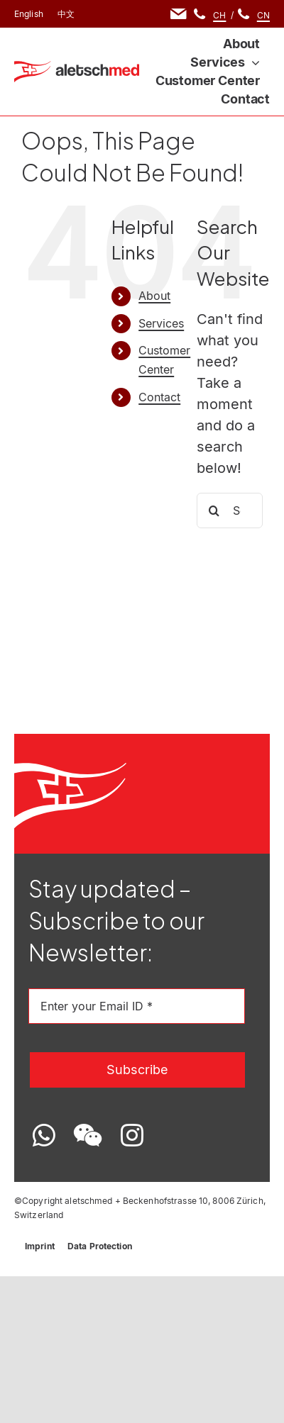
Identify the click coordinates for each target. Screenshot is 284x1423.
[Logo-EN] (76, 68)
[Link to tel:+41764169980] (199, 14)
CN (263, 15)
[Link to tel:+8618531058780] (243, 14)
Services (161, 323)
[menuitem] (28, 14)
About (154, 296)
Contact (159, 397)
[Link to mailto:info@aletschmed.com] (178, 14)
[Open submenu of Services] (252, 62)
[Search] (214, 510)
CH (219, 15)
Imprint (40, 1246)
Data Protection (99, 1246)
